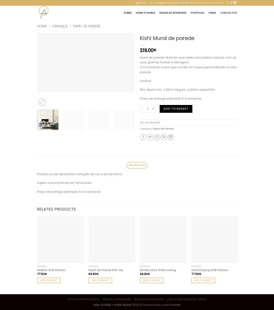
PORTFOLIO (198, 12)
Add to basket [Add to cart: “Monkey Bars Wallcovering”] (152, 280)
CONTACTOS (229, 12)
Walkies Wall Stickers (51, 270)
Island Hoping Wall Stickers (209, 270)
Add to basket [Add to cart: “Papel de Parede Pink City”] (100, 280)
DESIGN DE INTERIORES (172, 12)
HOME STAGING (145, 12)
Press (212, 12)
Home (42, 26)
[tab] (137, 165)
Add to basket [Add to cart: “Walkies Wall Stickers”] (49, 280)
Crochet (175, 305)
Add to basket (175, 109)
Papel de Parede (86, 26)
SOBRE (128, 12)
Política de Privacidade (84, 299)
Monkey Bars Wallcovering (158, 270)
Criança (60, 26)
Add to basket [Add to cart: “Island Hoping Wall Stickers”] (203, 280)
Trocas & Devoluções (149, 299)
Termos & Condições (116, 299)
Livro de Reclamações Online (186, 299)
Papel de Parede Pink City (105, 270)
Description (137, 165)
